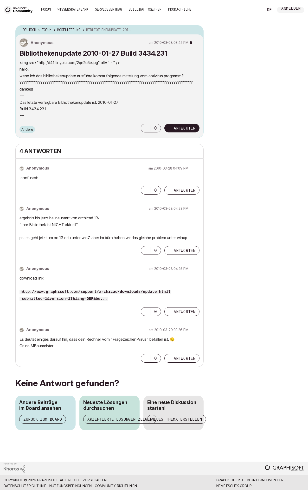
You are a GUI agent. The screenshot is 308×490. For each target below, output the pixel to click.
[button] (145, 128)
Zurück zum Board (42, 419)
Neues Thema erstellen (176, 419)
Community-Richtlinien (116, 486)
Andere (27, 129)
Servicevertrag (108, 9)
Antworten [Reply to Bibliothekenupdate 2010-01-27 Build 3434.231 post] (184, 128)
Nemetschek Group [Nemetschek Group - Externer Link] (234, 486)
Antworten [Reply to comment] (184, 190)
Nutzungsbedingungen (70, 486)
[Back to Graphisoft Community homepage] (20, 9)
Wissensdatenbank (73, 9)
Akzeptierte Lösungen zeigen (119, 419)
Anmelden (291, 9)
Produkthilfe (179, 9)
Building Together (145, 9)
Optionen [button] (197, 30)
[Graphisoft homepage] (284, 468)
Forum (46, 9)
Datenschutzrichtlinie (25, 486)
